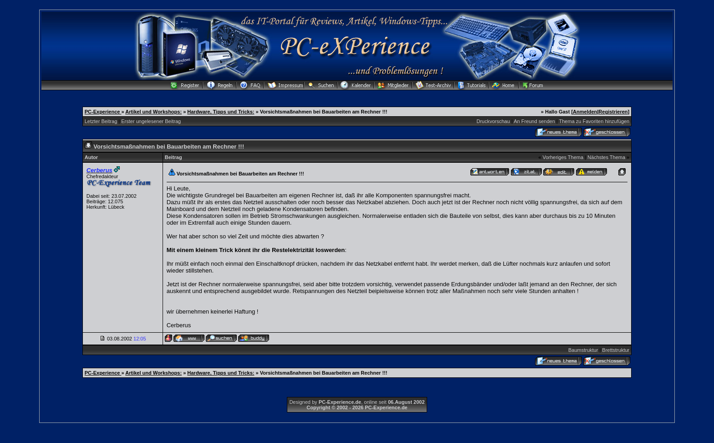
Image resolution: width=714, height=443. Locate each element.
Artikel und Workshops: (153, 111)
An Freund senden (534, 121)
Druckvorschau (493, 121)
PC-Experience (103, 111)
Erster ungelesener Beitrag (151, 121)
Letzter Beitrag (101, 121)
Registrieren (612, 111)
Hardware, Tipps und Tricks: (220, 111)
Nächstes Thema (606, 157)
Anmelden (585, 111)
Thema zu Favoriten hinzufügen (594, 121)
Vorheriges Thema (562, 157)
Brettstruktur (615, 350)
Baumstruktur (583, 350)
